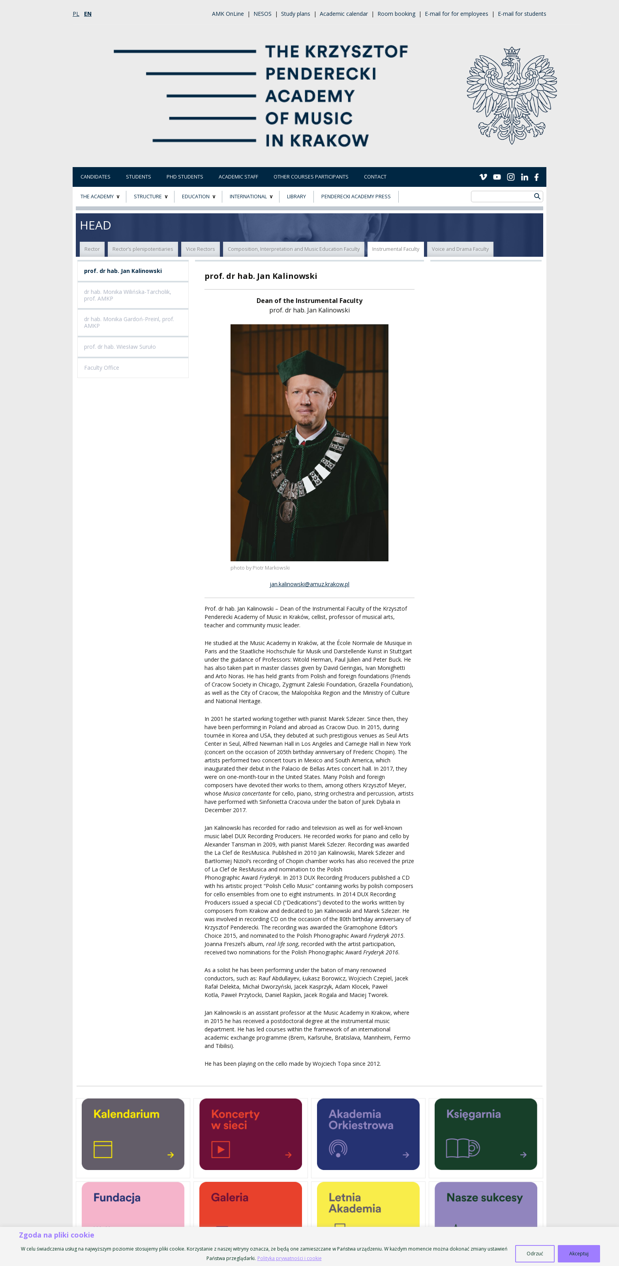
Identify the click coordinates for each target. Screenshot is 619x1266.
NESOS (262, 13)
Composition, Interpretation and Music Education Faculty (294, 249)
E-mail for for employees (456, 13)
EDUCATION (196, 196)
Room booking (396, 13)
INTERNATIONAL (248, 196)
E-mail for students (522, 13)
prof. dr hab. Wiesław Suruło (120, 346)
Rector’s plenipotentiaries (143, 249)
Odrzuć (535, 1253)
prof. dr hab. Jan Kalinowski (123, 271)
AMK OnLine (228, 13)
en (88, 13)
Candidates (96, 176)
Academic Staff (238, 176)
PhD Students (185, 176)
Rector (92, 249)
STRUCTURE (148, 196)
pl (76, 13)
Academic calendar (344, 13)
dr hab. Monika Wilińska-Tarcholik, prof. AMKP (127, 295)
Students (138, 176)
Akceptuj (579, 1253)
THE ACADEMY (97, 196)
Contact (375, 176)
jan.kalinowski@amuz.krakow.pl (309, 584)
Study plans (295, 13)
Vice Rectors (200, 249)
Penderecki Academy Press (356, 196)
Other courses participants (311, 176)
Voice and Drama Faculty (460, 249)
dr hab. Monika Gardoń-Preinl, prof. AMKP (129, 322)
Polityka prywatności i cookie (289, 1258)
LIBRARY (296, 196)
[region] (309, 1246)
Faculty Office (101, 367)
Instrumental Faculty (395, 249)
